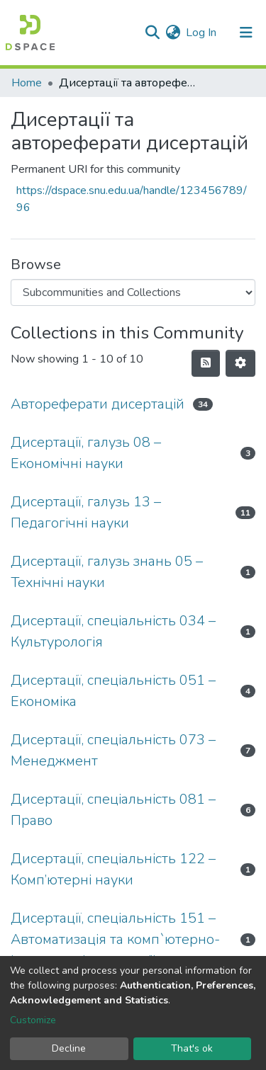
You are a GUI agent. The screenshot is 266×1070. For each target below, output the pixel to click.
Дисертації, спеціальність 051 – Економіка (113, 691)
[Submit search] (152, 32)
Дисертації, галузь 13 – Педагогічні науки (86, 512)
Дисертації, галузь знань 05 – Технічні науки (107, 572)
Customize (33, 1020)
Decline (69, 1048)
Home (26, 83)
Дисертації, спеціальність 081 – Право (113, 810)
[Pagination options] (240, 363)
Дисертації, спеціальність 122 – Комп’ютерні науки (113, 869)
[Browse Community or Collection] (133, 292)
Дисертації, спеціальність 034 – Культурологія (113, 631)
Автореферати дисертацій (97, 404)
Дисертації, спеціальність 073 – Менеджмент (113, 750)
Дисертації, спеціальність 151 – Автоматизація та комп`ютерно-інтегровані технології (115, 939)
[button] (173, 32)
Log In (202, 32)
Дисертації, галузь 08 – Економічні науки (86, 453)
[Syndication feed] (206, 363)
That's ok (192, 1048)
